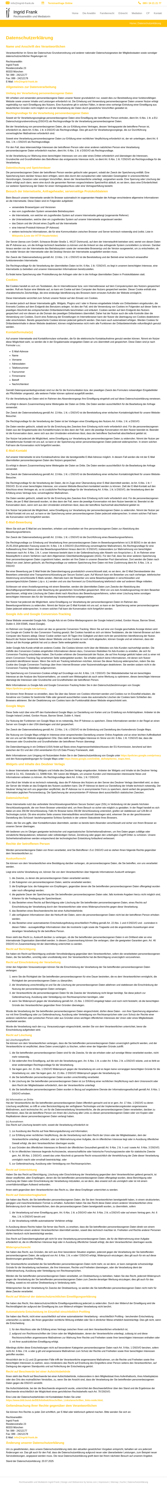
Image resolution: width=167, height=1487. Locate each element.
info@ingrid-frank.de (22, 3)
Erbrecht (123, 13)
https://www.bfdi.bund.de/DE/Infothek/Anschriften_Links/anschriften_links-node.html (54, 1400)
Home (75, 13)
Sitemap (114, 1482)
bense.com (91, 1482)
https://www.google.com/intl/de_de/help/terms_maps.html (97, 759)
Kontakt (158, 13)
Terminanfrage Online (60, 3)
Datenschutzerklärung (149, 23)
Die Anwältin (89, 13)
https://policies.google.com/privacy (26, 688)
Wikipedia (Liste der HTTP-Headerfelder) (35, 235)
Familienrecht (107, 13)
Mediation (137, 13)
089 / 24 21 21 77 (152, 3)
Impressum (103, 1482)
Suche (123, 1482)
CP (148, 13)
